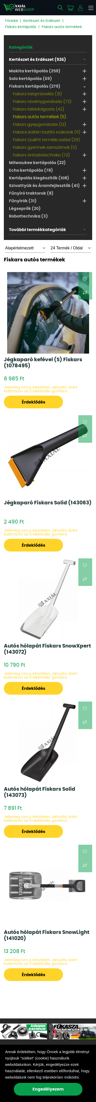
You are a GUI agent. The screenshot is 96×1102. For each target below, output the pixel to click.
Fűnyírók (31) (23, 201)
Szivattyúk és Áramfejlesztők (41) (44, 186)
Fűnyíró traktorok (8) (31, 193)
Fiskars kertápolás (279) (34, 86)
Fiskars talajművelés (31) (37, 94)
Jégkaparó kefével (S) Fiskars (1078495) (43, 362)
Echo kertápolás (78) (31, 170)
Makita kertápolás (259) (34, 71)
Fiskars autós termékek (62, 27)
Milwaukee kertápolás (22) (37, 163)
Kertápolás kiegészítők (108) (39, 178)
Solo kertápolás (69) (30, 79)
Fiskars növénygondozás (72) (42, 102)
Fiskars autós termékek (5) (39, 117)
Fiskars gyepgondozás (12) (39, 125)
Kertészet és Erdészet (41, 21)
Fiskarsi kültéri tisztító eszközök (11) (46, 132)
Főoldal (11, 21)
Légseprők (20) (25, 209)
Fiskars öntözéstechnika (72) (41, 155)
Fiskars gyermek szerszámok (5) (45, 147)
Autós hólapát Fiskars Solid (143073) (39, 792)
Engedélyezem (48, 1089)
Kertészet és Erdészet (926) (37, 60)
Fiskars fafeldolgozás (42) (38, 109)
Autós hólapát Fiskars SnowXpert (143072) (47, 649)
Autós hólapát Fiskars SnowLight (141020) (46, 935)
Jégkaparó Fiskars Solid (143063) (48, 502)
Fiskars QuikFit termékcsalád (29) (46, 140)
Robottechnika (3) (28, 216)
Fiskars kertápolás (20, 27)
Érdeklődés (33, 402)
